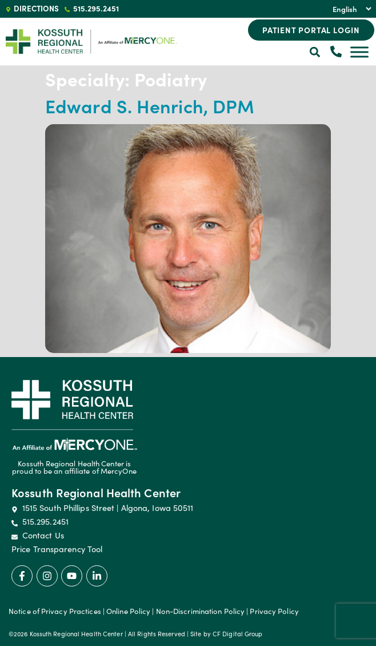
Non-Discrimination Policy (200, 611)
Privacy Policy (274, 611)
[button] (315, 52)
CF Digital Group (238, 633)
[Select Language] (350, 9)
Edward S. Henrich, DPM (149, 105)
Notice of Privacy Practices (55, 611)
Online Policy (128, 611)
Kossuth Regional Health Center (96, 492)
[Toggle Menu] (359, 51)
